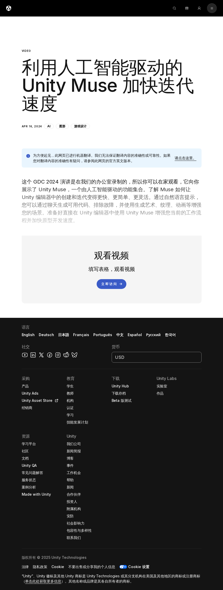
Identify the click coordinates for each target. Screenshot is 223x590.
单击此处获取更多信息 (43, 581)
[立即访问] (111, 284)
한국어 (170, 335)
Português (102, 335)
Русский (153, 335)
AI (48, 126)
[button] (112, 76)
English (28, 335)
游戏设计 (80, 126)
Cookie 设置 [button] (138, 566)
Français (81, 335)
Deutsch (46, 335)
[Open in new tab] (55, 400)
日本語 (63, 335)
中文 (120, 335)
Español (135, 335)
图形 (62, 126)
